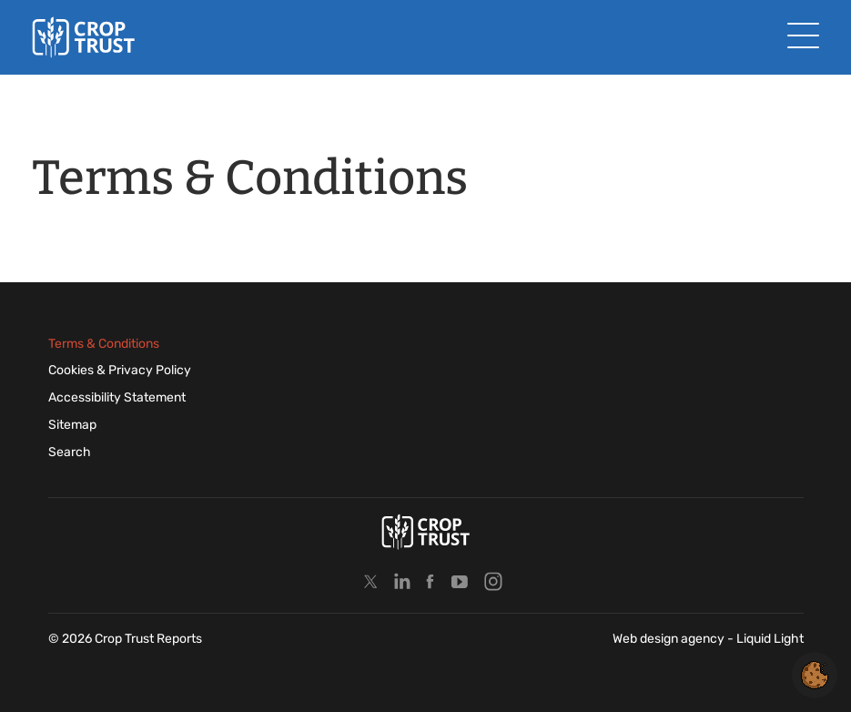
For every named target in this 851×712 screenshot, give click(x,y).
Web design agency (670, 638)
